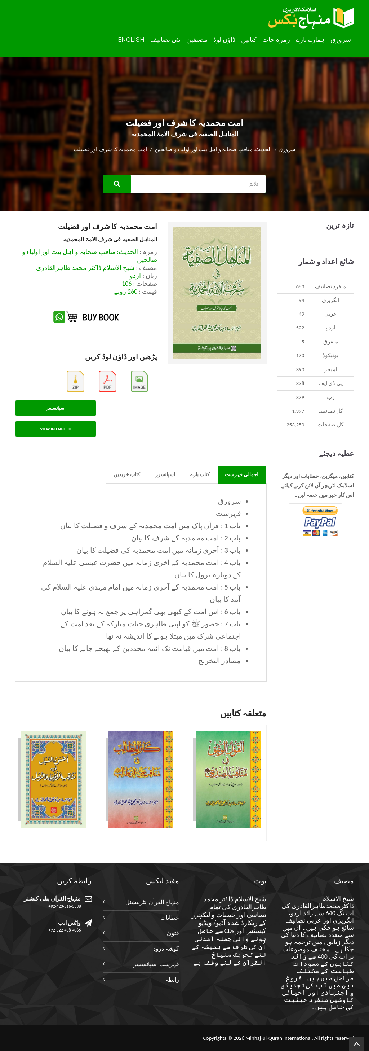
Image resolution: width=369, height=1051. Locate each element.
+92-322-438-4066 (65, 930)
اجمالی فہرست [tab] (241, 475)
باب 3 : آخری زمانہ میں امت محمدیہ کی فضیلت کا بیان (158, 550)
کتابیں (249, 40)
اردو (330, 327)
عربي (330, 314)
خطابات (169, 917)
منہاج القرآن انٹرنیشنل (152, 902)
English (131, 39)
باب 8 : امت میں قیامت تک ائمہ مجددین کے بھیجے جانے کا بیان (150, 648)
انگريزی (330, 300)
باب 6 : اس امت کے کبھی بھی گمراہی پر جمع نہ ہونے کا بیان (151, 611)
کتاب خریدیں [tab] (127, 475)
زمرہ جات (276, 40)
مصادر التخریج (219, 660)
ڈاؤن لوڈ (224, 40)
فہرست (228, 513)
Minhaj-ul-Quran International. (279, 1038)
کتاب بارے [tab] (200, 475)
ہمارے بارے (310, 40)
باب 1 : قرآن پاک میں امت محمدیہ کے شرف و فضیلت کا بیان (150, 525)
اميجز (330, 369)
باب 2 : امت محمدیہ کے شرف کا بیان (186, 538)
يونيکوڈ (330, 355)
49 (301, 314)
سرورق (340, 40)
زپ (330, 397)
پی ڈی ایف (331, 383)
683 (300, 286)
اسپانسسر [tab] (55, 408)
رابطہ (172, 979)
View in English (55, 429)
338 (300, 383)
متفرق (330, 341)
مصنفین (197, 40)
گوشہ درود (166, 948)
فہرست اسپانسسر (156, 964)
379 (300, 397)
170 (300, 355)
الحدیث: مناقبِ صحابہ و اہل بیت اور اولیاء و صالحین (213, 149)
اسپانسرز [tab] (165, 475)
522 (300, 327)
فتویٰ (173, 933)
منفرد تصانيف (330, 286)
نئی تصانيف (165, 40)
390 (300, 369)
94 (301, 300)
